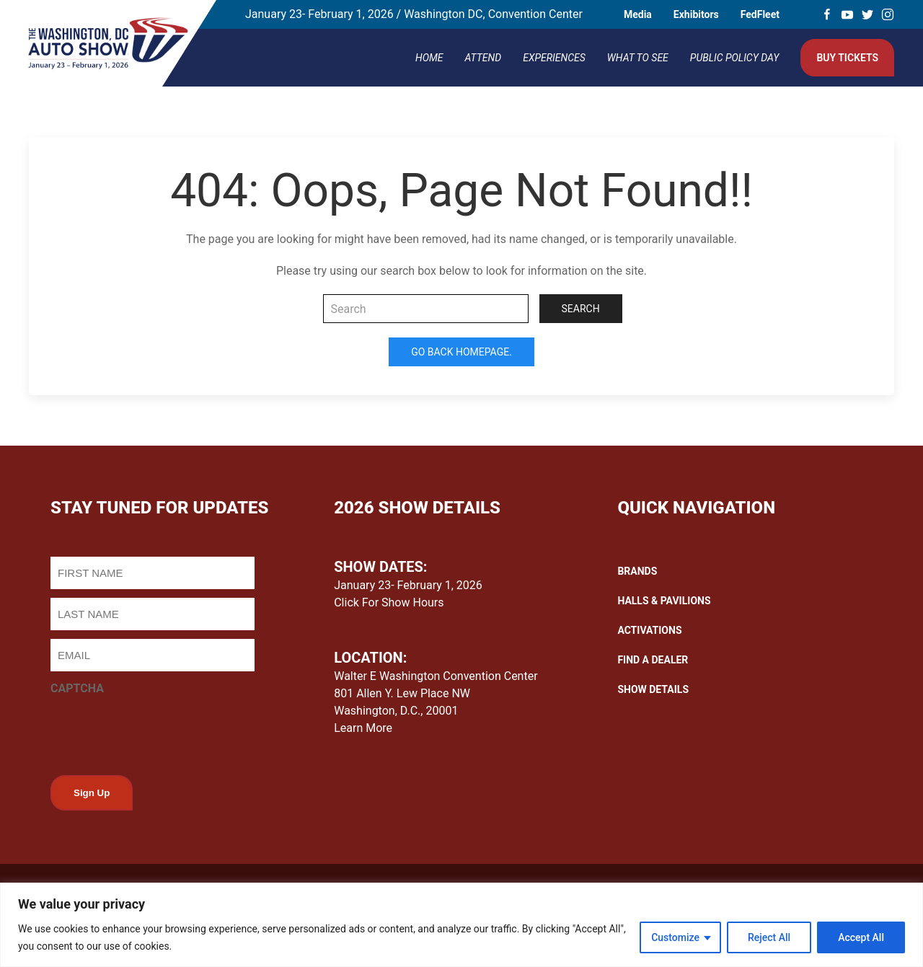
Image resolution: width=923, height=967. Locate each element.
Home (429, 57)
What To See (637, 57)
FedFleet (760, 14)
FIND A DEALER (652, 660)
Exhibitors (696, 14)
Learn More (363, 728)
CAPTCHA (77, 688)
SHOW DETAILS (653, 689)
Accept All (861, 937)
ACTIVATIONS (649, 630)
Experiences (554, 57)
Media (638, 14)
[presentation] (160, 731)
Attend (483, 57)
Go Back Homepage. (461, 352)
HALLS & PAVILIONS (663, 600)
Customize (675, 937)
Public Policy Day (735, 57)
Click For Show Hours (388, 602)
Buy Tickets (847, 57)
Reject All (769, 937)
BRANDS (637, 571)
